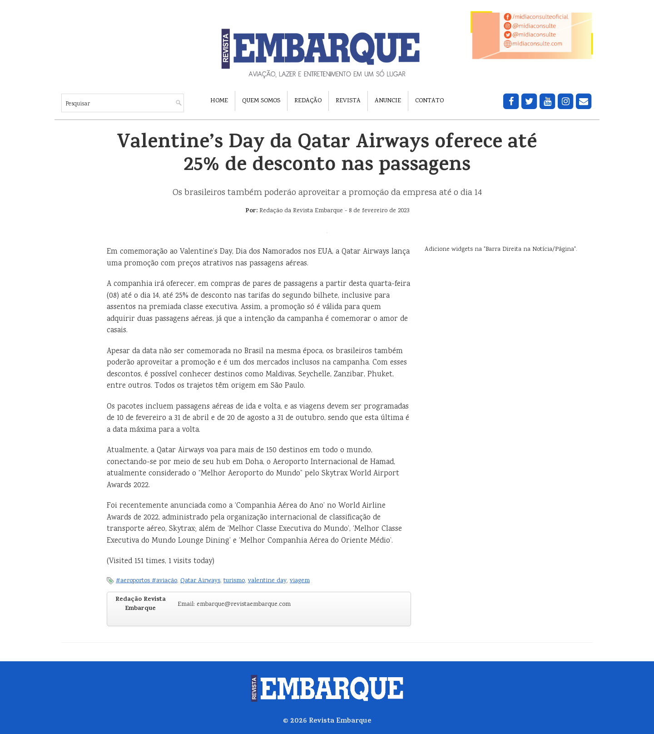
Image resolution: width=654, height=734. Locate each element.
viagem (300, 580)
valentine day (267, 580)
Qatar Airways (200, 580)
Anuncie (388, 100)
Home (219, 100)
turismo (234, 580)
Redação (308, 100)
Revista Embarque (340, 721)
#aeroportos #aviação (146, 580)
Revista (348, 100)
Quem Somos (261, 100)
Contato (429, 100)
